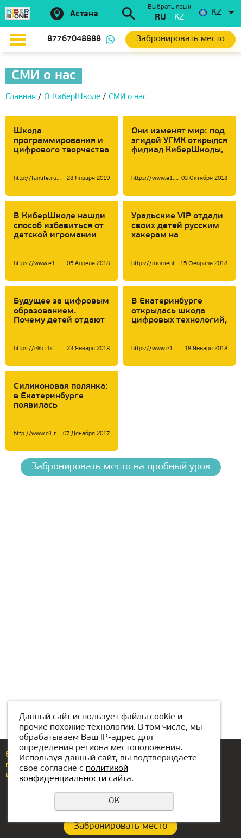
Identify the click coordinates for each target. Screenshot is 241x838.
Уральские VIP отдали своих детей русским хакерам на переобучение (177, 230)
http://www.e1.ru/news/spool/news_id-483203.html (38, 434)
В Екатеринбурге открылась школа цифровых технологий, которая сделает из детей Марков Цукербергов (179, 325)
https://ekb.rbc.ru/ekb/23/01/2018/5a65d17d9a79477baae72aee (38, 349)
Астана (84, 14)
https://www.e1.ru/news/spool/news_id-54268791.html (38, 264)
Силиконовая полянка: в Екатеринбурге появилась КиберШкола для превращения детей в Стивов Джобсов (61, 410)
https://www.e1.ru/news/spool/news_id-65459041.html (155, 179)
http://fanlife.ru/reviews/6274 (38, 179)
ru (160, 18)
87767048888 (74, 39)
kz (179, 18)
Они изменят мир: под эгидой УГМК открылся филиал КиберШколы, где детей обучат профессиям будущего (179, 150)
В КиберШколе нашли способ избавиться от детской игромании (59, 226)
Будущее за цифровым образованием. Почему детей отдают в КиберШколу (61, 315)
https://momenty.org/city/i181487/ (155, 264)
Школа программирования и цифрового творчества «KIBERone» (61, 145)
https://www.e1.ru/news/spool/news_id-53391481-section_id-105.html (155, 349)
